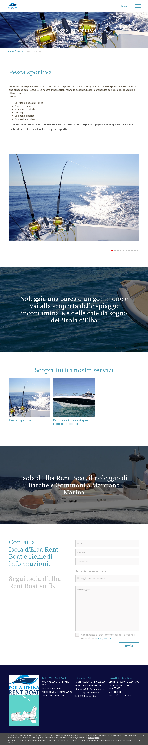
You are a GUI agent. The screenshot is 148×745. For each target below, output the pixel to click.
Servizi (20, 51)
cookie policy (94, 737)
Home (10, 51)
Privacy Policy (103, 638)
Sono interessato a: (91, 571)
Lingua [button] (125, 6)
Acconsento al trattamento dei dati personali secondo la (108, 637)
